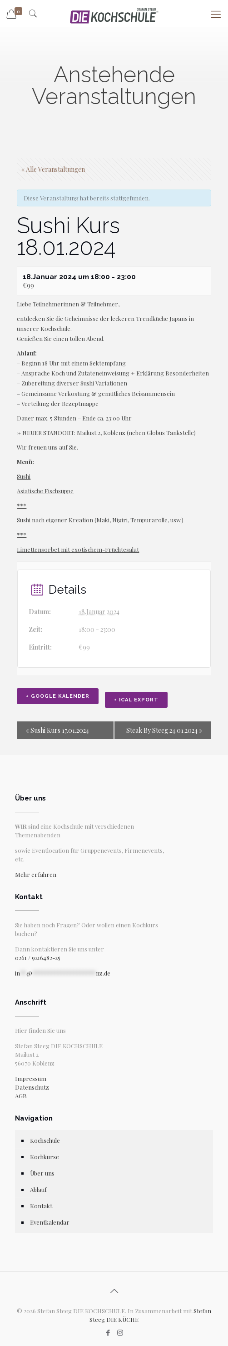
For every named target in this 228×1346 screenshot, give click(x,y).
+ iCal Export (136, 700)
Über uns (42, 1173)
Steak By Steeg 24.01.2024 (164, 730)
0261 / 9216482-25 (37, 957)
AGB (21, 1096)
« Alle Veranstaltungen (53, 169)
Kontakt (41, 1206)
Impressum (30, 1078)
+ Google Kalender (57, 696)
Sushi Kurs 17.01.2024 (57, 730)
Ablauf (38, 1189)
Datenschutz (32, 1087)
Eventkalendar (49, 1222)
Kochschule (45, 1140)
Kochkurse (44, 1157)
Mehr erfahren (35, 874)
